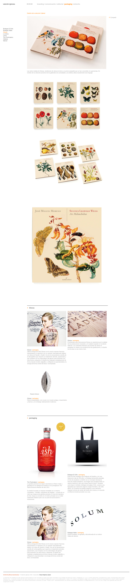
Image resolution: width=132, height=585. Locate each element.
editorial (60, 4)
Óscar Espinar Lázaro (45, 574)
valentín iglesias (9, 4)
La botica (6, 34)
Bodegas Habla (7, 30)
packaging (68, 4)
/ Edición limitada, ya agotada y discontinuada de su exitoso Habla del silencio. (85, 534)
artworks (76, 4)
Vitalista (5, 39)
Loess (5, 35)
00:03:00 (29, 4)
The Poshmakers (8, 37)
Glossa (5, 32)
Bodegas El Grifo (8, 28)
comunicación (50, 4)
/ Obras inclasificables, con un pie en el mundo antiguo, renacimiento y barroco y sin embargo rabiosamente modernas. (47, 400)
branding (40, 4)
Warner (5, 41)
